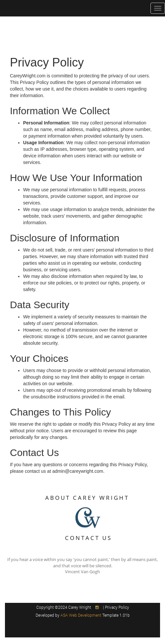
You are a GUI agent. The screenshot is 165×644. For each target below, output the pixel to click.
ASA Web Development (81, 615)
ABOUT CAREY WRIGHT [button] (87, 497)
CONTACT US (88, 538)
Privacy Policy (117, 607)
